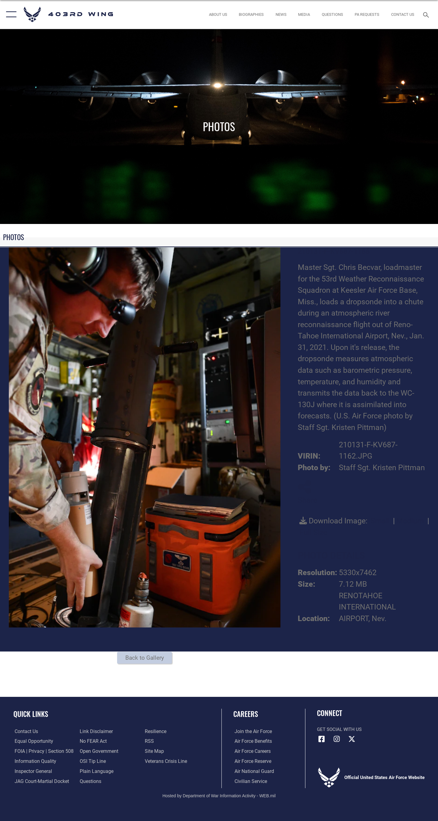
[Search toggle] (427, 14)
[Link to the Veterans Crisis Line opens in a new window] (165, 761)
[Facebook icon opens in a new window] (321, 739)
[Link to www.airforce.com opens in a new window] (251, 731)
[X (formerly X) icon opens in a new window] (351, 739)
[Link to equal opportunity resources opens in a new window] (31, 741)
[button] (10, 14)
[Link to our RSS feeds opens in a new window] (149, 741)
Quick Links (30, 714)
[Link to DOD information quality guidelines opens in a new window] (32, 761)
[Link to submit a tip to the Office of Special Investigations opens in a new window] (91, 761)
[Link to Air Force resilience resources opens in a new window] (155, 731)
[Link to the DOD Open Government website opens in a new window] (97, 751)
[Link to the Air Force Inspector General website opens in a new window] (31, 771)
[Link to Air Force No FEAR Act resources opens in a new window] (92, 741)
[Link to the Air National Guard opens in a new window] (252, 771)
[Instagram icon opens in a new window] (336, 739)
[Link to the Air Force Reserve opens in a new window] (251, 761)
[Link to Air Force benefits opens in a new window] (251, 741)
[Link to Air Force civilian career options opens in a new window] (248, 781)
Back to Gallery (144, 657)
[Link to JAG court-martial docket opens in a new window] (39, 781)
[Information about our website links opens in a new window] (95, 731)
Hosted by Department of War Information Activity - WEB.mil (219, 795)
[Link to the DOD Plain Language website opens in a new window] (94, 771)
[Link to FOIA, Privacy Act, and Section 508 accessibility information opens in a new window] (41, 751)
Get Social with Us (339, 729)
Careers (245, 714)
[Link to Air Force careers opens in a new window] (251, 751)
